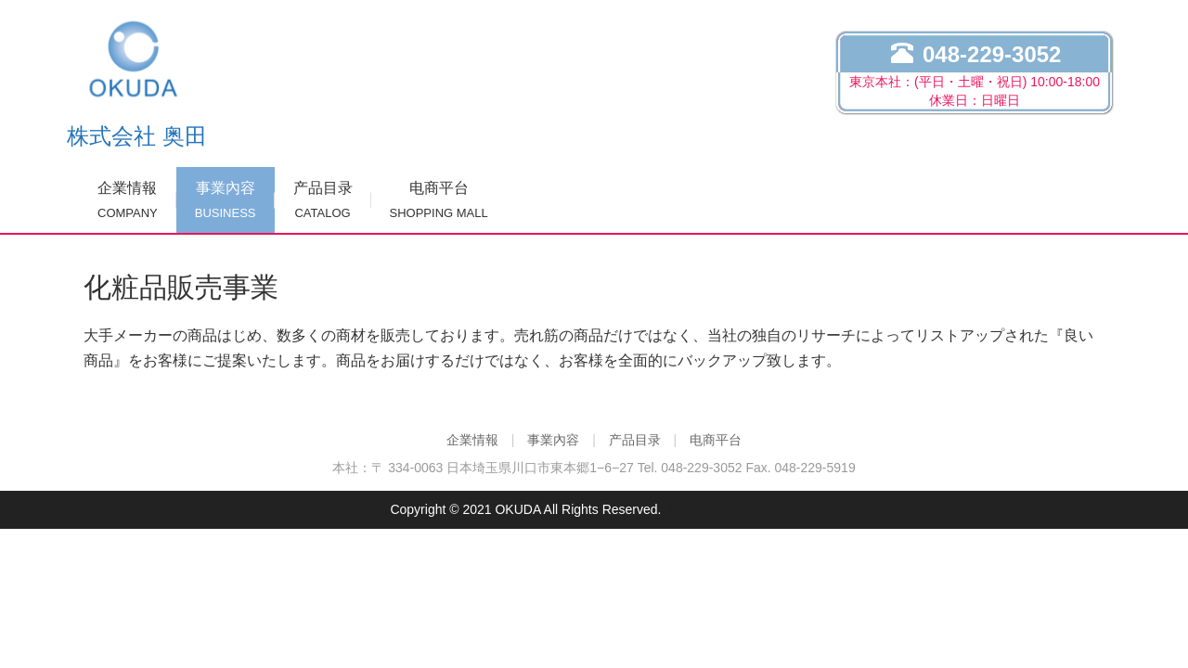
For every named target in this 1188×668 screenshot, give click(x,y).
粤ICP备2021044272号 (731, 509)
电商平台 (439, 200)
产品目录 (323, 200)
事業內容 (225, 200)
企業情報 (127, 200)
